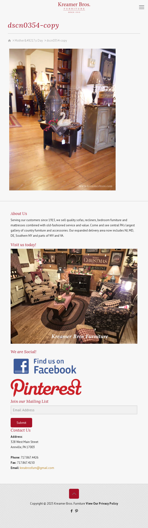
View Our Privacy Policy (102, 504)
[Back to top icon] (74, 494)
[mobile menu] (142, 7)
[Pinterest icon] (76, 511)
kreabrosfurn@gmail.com (37, 468)
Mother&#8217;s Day (29, 41)
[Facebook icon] (71, 511)
